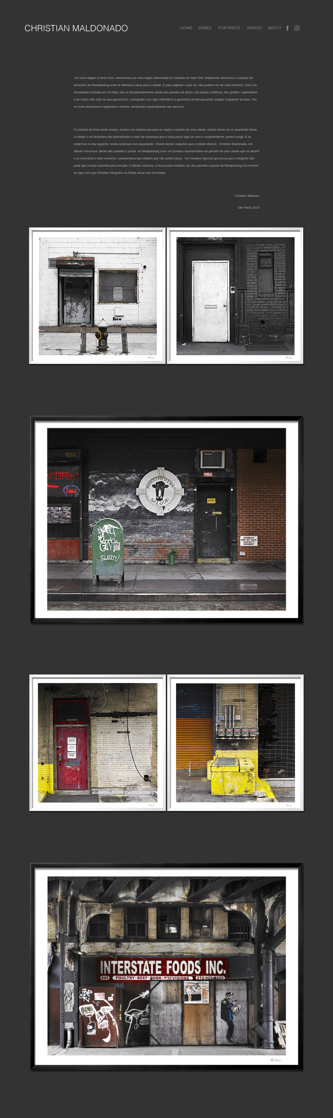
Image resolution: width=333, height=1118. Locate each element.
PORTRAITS (229, 28)
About (275, 28)
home (186, 28)
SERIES (204, 28)
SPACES (254, 28)
